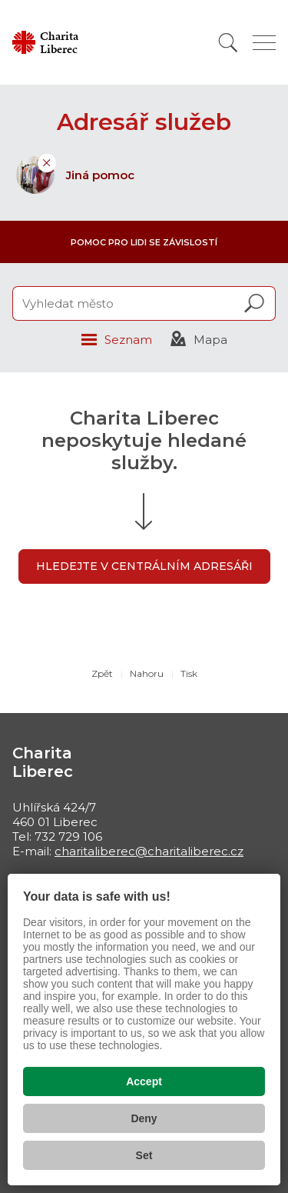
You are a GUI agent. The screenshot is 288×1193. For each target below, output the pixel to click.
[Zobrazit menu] (264, 42)
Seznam (128, 339)
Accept (144, 1081)
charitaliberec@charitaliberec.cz (149, 851)
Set (144, 1155)
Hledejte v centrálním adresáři (144, 566)
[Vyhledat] (228, 42)
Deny (144, 1118)
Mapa (210, 339)
